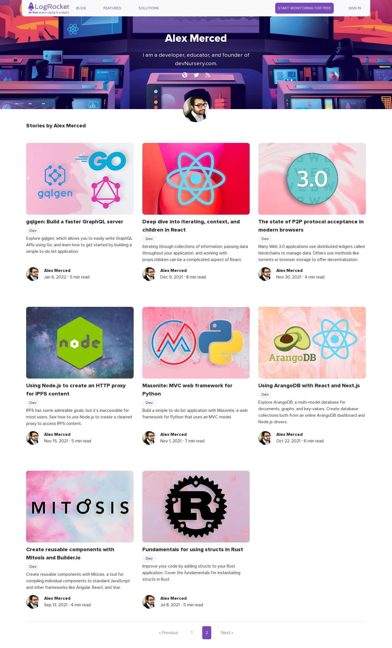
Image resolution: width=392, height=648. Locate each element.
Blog (81, 8)
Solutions (149, 8)
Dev (32, 231)
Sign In (354, 8)
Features (112, 8)
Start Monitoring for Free (304, 8)
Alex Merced (57, 270)
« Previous (168, 633)
